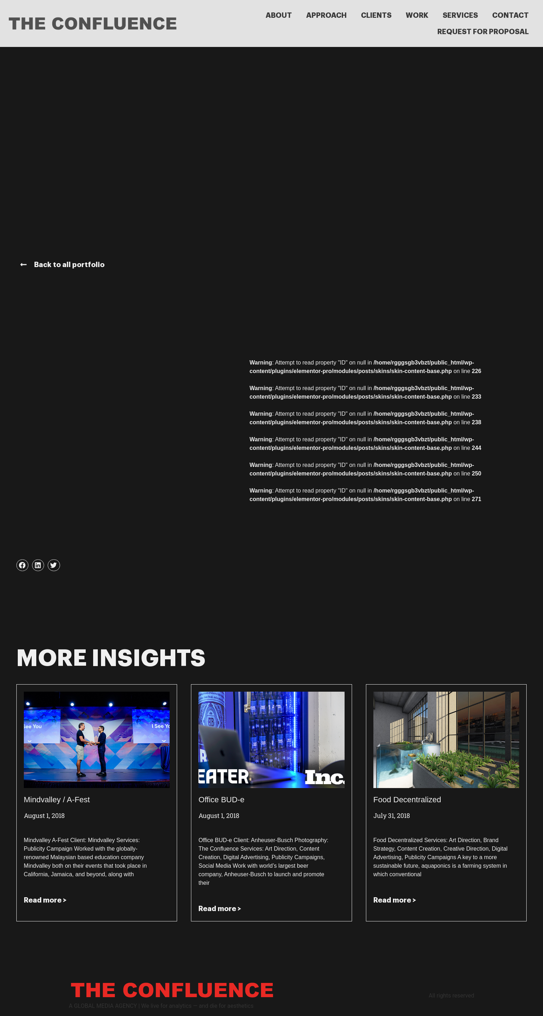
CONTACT (510, 15)
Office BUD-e (221, 799)
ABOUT (279, 15)
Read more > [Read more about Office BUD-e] (219, 908)
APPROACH (326, 15)
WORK (417, 15)
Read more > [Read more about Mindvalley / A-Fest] (45, 900)
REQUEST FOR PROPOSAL (483, 31)
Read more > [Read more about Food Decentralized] (394, 900)
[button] (22, 565)
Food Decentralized (407, 799)
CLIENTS (376, 15)
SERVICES (460, 15)
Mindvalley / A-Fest (57, 799)
